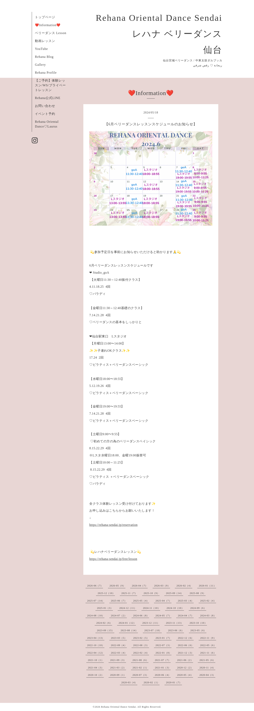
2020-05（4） (185, 675)
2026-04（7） (140, 585)
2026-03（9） (162, 585)
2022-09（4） (119, 645)
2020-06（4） (163, 675)
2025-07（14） (95, 600)
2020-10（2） (96, 675)
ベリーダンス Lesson (50, 33)
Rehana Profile (46, 72)
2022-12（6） (186, 638)
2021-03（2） (118, 667)
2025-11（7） (129, 593)
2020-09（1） (118, 675)
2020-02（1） (152, 682)
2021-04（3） (96, 667)
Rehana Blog (44, 56)
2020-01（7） (174, 682)
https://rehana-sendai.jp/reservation (113, 524)
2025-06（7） (119, 600)
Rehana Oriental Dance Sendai (118, 706)
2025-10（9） (152, 593)
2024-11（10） (151, 608)
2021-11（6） (208, 652)
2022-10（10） (95, 645)
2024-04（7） (186, 615)
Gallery (40, 64)
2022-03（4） (119, 652)
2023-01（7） (163, 638)
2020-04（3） (207, 675)
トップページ (45, 17)
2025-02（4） (208, 600)
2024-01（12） (127, 623)
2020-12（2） (185, 667)
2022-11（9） (208, 638)
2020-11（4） (207, 667)
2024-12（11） (128, 608)
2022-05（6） (208, 645)
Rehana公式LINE (47, 98)
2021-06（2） (185, 660)
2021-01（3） (163, 667)
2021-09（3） (118, 660)
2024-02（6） (104, 623)
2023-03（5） (119, 638)
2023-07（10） (153, 630)
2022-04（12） (95, 652)
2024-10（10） (175, 608)
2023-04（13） (95, 638)
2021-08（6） (140, 660)
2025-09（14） (174, 593)
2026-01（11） (207, 585)
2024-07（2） (119, 615)
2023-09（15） (105, 630)
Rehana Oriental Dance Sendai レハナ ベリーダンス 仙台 (159, 34)
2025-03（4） (186, 600)
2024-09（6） (198, 608)
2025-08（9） (198, 593)
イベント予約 (45, 113)
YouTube (41, 48)
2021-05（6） (207, 660)
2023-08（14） (129, 630)
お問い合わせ (45, 106)
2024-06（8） (141, 615)
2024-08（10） (95, 615)
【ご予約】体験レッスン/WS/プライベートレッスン (50, 85)
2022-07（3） (163, 645)
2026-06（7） (95, 585)
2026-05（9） (117, 585)
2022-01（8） (163, 652)
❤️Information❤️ (48, 25)
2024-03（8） (208, 615)
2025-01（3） (105, 608)
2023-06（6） (176, 630)
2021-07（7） (163, 660)
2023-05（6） (198, 630)
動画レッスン (45, 41)
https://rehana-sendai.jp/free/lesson (113, 559)
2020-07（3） (140, 675)
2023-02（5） (141, 638)
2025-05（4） (141, 600)
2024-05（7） (163, 615)
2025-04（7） (163, 600)
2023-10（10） (198, 623)
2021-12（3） (186, 652)
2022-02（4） (141, 652)
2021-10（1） (96, 660)
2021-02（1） (140, 667)
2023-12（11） (151, 623)
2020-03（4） (129, 682)
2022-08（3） (141, 645)
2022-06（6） (186, 645)
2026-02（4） (184, 585)
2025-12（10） (106, 593)
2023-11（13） (174, 623)
